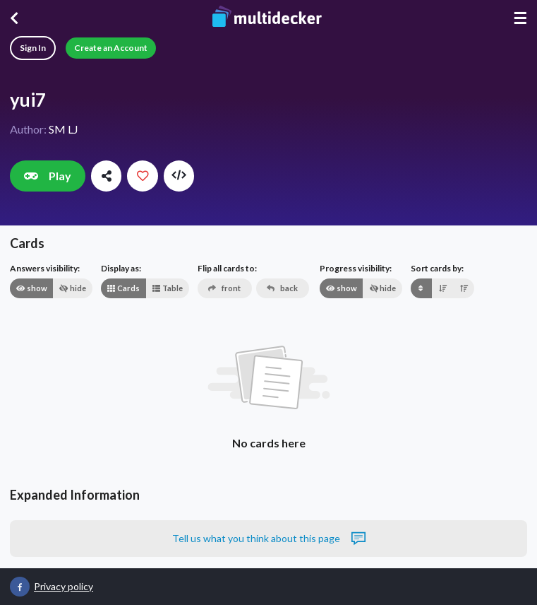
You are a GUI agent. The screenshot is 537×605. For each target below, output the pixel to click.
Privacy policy (63, 586)
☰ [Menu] (520, 18)
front (224, 288)
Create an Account (110, 47)
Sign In (33, 47)
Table (167, 288)
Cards (123, 288)
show (31, 288)
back (282, 288)
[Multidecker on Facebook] (20, 587)
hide (72, 288)
